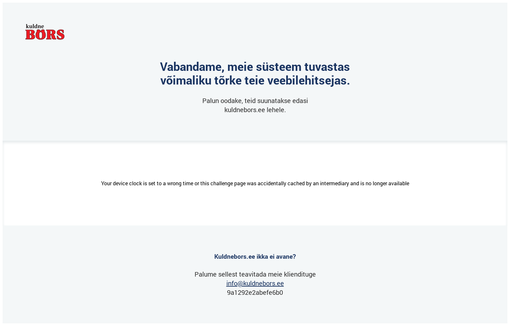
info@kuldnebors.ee (255, 283)
